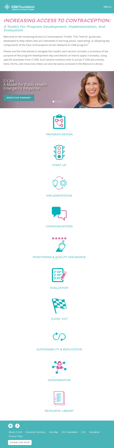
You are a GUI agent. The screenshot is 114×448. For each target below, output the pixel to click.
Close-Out (59, 319)
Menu (107, 7)
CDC (83, 431)
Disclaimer (94, 431)
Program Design (59, 134)
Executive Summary (19, 98)
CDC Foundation (70, 431)
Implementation (59, 196)
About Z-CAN (15, 431)
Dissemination (59, 380)
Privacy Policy (16, 436)
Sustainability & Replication (59, 349)
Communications (59, 226)
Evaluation (59, 288)
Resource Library (59, 411)
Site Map (53, 431)
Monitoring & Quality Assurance (59, 257)
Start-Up (59, 165)
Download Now (20, 442)
